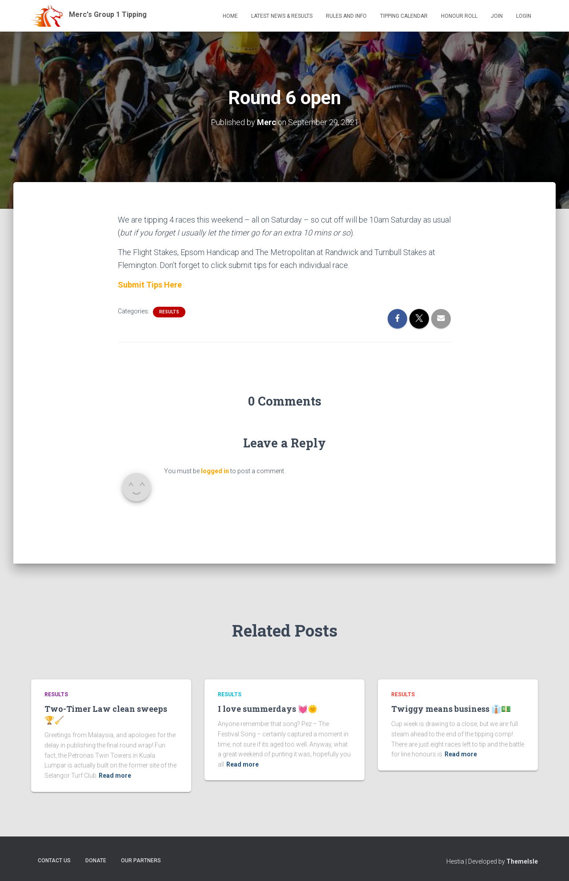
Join (497, 16)
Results (169, 311)
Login (523, 16)
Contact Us (54, 860)
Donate (95, 860)
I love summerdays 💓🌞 (267, 708)
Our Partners (141, 860)
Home (230, 16)
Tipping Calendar (404, 16)
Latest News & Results (282, 16)
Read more (115, 775)
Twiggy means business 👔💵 (451, 708)
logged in (215, 471)
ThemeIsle (522, 861)
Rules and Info (346, 16)
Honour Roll (459, 16)
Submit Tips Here (150, 284)
